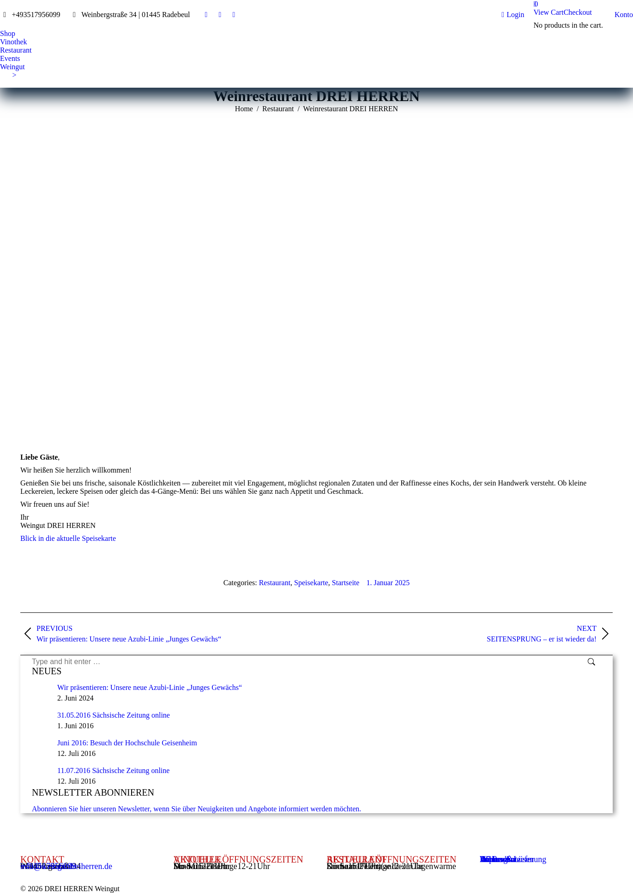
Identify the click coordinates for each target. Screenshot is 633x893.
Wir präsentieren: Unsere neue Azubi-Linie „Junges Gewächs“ (149, 687)
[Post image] (41, 692)
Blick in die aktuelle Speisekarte (68, 538)
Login (512, 15)
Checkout (578, 12)
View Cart (548, 12)
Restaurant (274, 583)
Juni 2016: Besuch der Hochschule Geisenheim (127, 743)
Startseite (346, 583)
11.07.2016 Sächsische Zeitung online (113, 770)
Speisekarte (311, 583)
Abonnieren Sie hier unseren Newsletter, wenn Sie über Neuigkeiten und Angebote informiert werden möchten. (196, 809)
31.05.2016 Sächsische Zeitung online (113, 715)
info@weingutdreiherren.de (66, 866)
